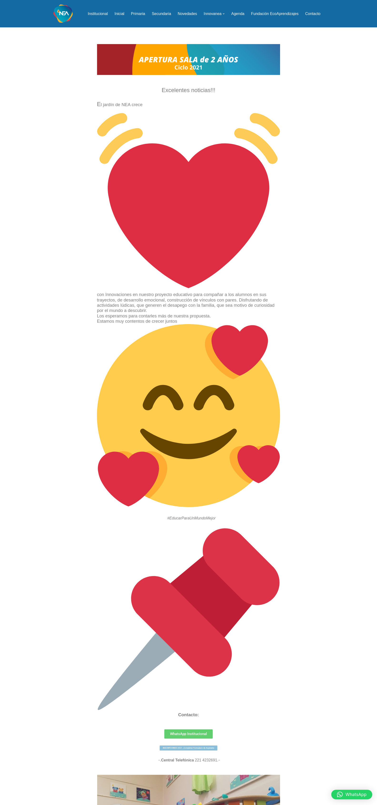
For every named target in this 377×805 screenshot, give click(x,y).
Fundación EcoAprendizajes (274, 14)
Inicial (119, 14)
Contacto (312, 14)
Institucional (98, 14)
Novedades (187, 14)
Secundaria (161, 14)
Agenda (237, 14)
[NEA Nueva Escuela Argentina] (63, 13)
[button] (224, 14)
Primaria (138, 14)
